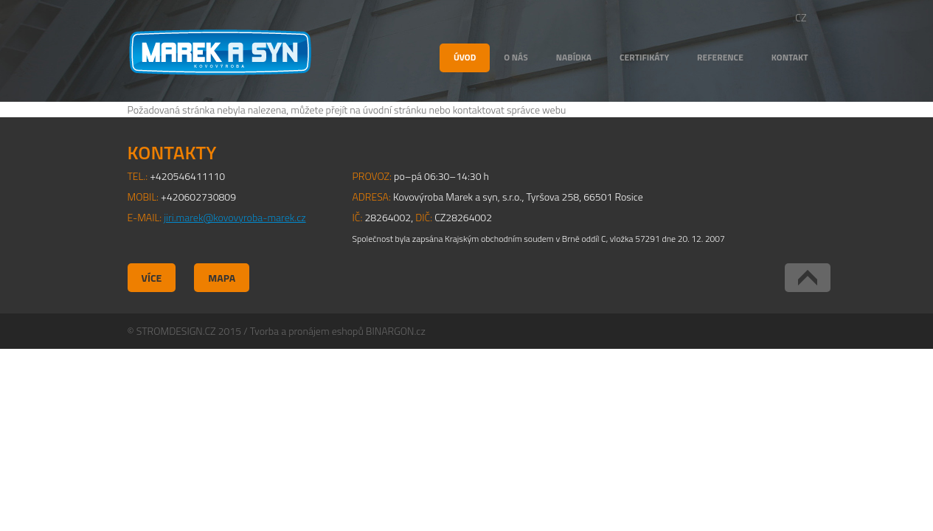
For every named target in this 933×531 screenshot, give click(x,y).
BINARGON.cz (396, 331)
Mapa (221, 277)
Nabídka (574, 57)
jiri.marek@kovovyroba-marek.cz (234, 217)
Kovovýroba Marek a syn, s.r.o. (220, 52)
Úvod (465, 57)
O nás (515, 57)
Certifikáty (644, 57)
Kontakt (789, 57)
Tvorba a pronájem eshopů (307, 331)
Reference (720, 57)
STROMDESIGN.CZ (176, 331)
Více (152, 277)
